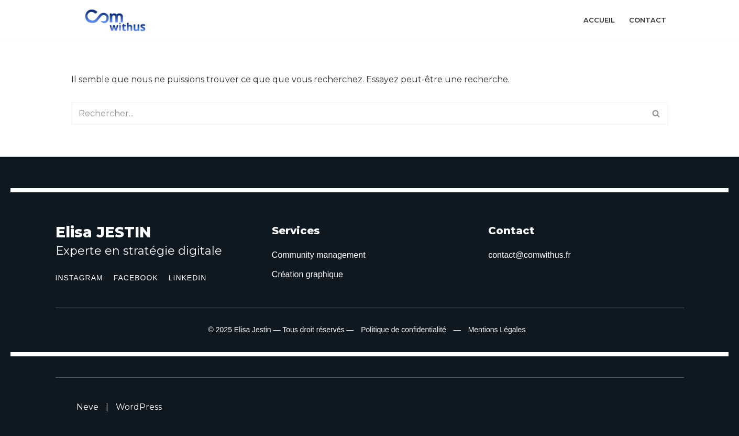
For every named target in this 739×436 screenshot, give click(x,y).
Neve (87, 407)
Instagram (79, 278)
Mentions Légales (497, 329)
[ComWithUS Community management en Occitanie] (117, 20)
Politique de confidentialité (403, 329)
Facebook (136, 278)
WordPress (139, 407)
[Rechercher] (358, 113)
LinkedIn (188, 278)
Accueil (598, 20)
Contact (647, 20)
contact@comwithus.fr (529, 254)
